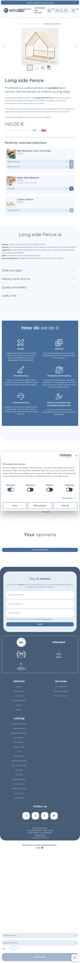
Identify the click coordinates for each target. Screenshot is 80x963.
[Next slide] (75, 46)
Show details (67, 498)
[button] (30, 67)
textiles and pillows (19, 779)
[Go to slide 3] (40, 63)
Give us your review (40, 550)
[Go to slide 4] (42, 63)
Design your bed (19, 747)
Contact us (19, 696)
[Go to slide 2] (39, 63)
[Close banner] (76, 455)
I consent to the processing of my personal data (30, 619)
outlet (19, 751)
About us (19, 686)
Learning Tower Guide (19, 788)
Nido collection (19, 737)
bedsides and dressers (19, 761)
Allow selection (40, 506)
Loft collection (19, 742)
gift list (19, 710)
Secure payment (61, 686)
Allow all (65, 506)
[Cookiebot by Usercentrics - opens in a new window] (61, 455)
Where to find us (19, 691)
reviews (19, 705)
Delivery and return (61, 696)
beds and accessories (19, 723)
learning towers (19, 756)
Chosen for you (19, 793)
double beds (19, 784)
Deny (15, 506)
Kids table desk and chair (19, 733)
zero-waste (19, 770)
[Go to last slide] (4, 46)
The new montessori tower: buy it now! (40, 2)
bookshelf (19, 774)
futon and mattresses (19, 765)
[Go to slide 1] (37, 63)
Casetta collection (19, 728)
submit (40, 624)
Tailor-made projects (19, 700)
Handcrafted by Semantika (40, 837)
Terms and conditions (60, 691)
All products (19, 798)
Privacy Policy (47, 619)
